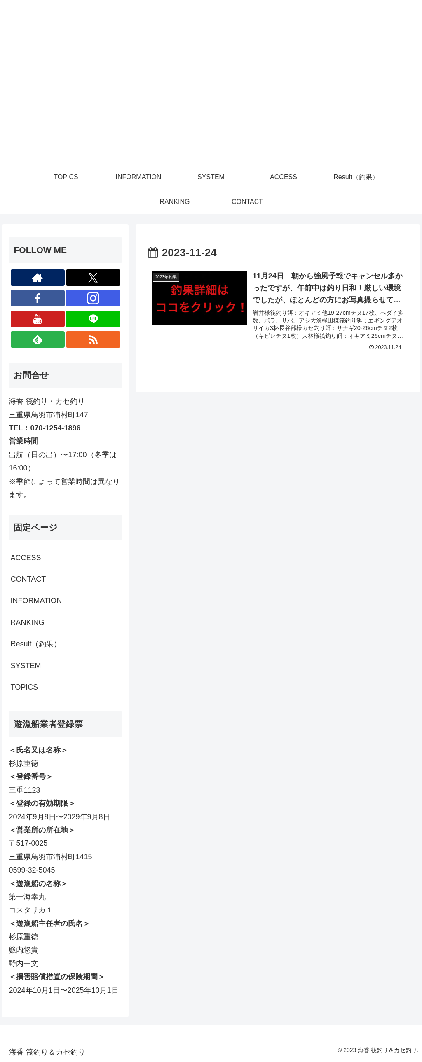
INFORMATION (36, 600)
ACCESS (25, 558)
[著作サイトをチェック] (38, 277)
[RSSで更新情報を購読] (93, 339)
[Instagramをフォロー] (93, 298)
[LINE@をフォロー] (93, 319)
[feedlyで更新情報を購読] (38, 339)
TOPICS (24, 687)
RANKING (27, 622)
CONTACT (28, 579)
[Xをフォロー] (93, 277)
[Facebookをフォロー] (38, 298)
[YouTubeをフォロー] (38, 319)
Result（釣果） (35, 644)
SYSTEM (25, 666)
